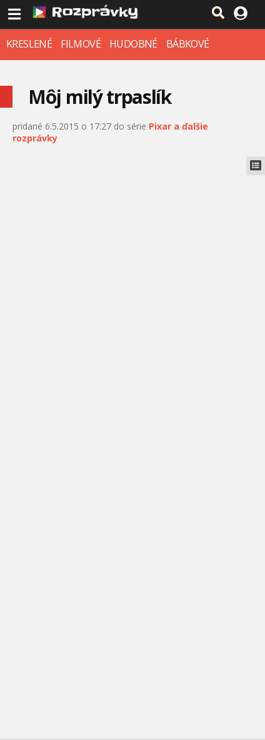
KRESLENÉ (29, 44)
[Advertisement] (132, 314)
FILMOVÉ (81, 44)
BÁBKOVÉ (187, 44)
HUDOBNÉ (133, 44)
